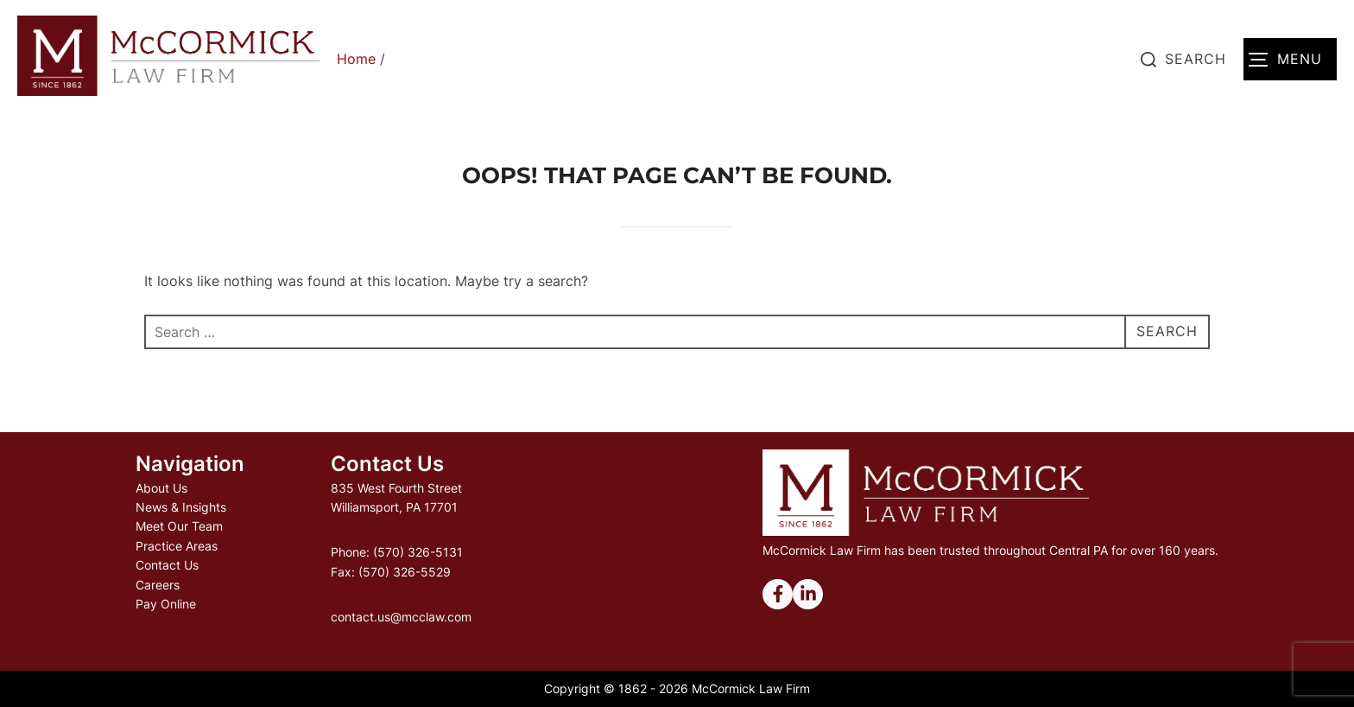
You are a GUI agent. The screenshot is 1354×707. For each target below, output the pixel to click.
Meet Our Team (179, 526)
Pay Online (166, 603)
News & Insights (181, 507)
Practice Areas (177, 545)
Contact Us (167, 564)
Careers (158, 584)
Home (356, 58)
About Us (161, 488)
